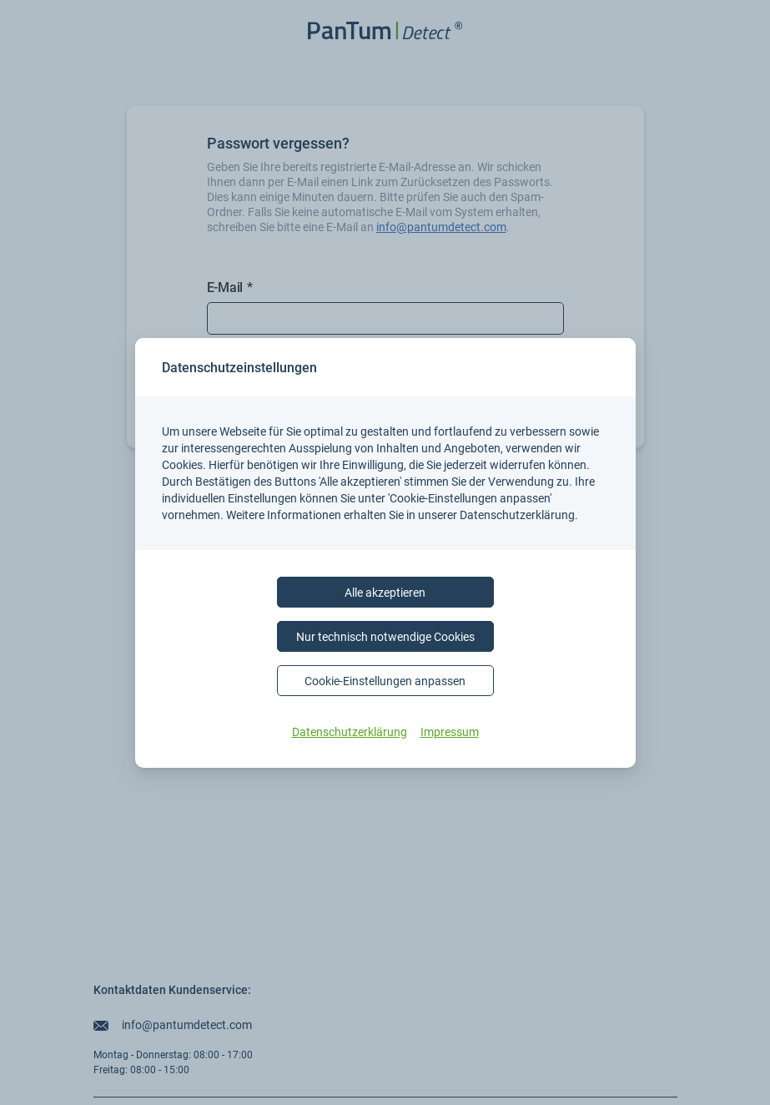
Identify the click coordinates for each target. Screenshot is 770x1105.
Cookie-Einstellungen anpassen (385, 681)
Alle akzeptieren (385, 592)
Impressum (449, 731)
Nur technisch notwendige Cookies (385, 636)
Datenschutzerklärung (349, 731)
